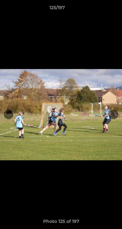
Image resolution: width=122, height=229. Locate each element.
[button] (99, 9)
